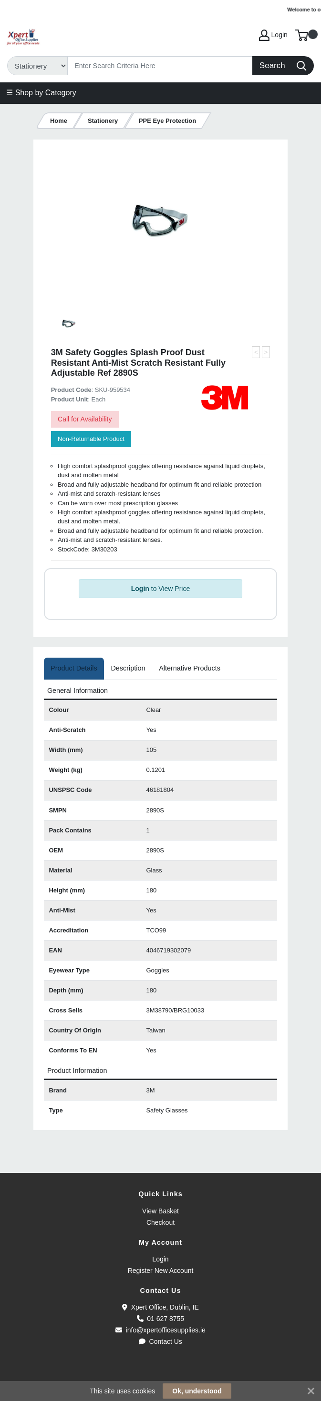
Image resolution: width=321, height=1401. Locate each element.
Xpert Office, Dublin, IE (160, 1307)
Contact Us (160, 1341)
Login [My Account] (273, 35)
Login (160, 1259)
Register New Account (161, 1270)
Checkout (160, 1222)
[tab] (74, 669)
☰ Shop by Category (41, 93)
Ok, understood (196, 1391)
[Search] (160, 65)
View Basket (160, 1211)
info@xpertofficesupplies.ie (160, 1330)
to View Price (160, 588)
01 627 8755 (160, 1318)
